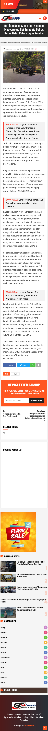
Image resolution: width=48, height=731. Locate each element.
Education (4, 642)
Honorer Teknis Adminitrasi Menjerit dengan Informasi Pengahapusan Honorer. (23, 601)
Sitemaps (10, 714)
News (2, 672)
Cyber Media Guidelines (12, 717)
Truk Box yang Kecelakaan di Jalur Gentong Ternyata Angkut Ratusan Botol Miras (31, 563)
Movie (2, 667)
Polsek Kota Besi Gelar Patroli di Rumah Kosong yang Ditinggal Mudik (30, 609)
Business (4, 632)
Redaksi (18, 714)
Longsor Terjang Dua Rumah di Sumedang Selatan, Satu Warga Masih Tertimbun (22, 295)
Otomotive (4, 677)
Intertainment (5, 657)
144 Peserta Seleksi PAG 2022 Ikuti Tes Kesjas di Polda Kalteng (32, 576)
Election (3, 647)
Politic (3, 682)
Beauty (3, 627)
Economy (4, 637)
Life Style (3, 662)
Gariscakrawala (29, 725)
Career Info (24, 720)
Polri (15, 374)
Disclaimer (40, 717)
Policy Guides (28, 717)
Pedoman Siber (28, 714)
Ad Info (38, 714)
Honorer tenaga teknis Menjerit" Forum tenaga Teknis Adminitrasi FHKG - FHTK (32, 588)
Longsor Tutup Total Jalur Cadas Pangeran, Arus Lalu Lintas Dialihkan (24, 203)
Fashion (3, 652)
